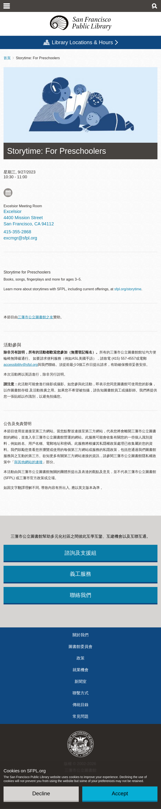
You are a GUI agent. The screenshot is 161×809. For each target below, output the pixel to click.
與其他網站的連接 (28, 462)
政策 (80, 658)
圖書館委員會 (80, 646)
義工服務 (80, 574)
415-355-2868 (17, 231)
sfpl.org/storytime (127, 289)
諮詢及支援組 (80, 553)
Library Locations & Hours (82, 42)
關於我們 (80, 635)
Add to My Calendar (8, 192)
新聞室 (80, 681)
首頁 (7, 58)
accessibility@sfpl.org (21, 365)
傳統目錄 (80, 705)
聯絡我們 (80, 595)
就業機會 (80, 670)
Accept (120, 793)
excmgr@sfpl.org (20, 237)
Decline (41, 793)
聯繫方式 (80, 693)
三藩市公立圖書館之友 (35, 317)
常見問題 (80, 716)
